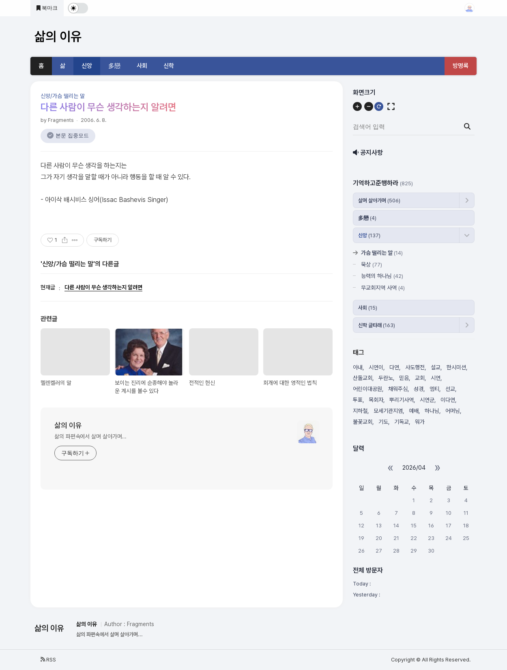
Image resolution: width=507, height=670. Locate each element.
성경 (418, 389)
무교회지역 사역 (383, 287)
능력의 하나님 (382, 276)
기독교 (401, 421)
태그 (358, 352)
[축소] (368, 106)
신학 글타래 (376, 325)
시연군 (427, 400)
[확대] (357, 106)
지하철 (360, 411)
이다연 (447, 400)
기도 (383, 421)
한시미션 (456, 367)
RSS (48, 660)
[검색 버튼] (467, 126)
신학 (168, 65)
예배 (414, 411)
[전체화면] (391, 106)
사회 (142, 65)
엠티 (434, 389)
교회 (420, 378)
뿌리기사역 (401, 400)
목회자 (376, 400)
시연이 (376, 367)
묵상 (371, 264)
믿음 (404, 378)
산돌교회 (362, 378)
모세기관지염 (388, 411)
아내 (358, 367)
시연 (435, 378)
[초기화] (378, 106)
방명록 (460, 65)
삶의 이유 (68, 425)
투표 (358, 400)
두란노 (385, 378)
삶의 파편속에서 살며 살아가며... (90, 436)
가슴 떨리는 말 (382, 252)
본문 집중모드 (72, 135)
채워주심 (398, 389)
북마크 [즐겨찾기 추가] (47, 8)
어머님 (452, 411)
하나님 (432, 411)
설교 (435, 367)
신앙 (87, 65)
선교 (450, 389)
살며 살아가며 (379, 200)
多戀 (114, 65)
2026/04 (413, 467)
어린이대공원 (367, 389)
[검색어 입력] (413, 126)
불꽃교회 (362, 421)
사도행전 (415, 367)
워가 (420, 421)
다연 (394, 367)
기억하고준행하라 (383, 183)
